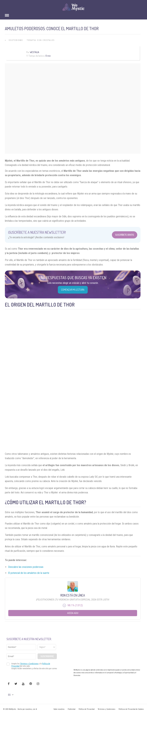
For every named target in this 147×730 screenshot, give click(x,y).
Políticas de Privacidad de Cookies (131, 709)
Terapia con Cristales (41, 40)
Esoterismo (16, 40)
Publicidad (71, 709)
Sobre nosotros (59, 709)
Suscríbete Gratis (124, 234)
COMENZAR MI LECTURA (72, 289)
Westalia (34, 52)
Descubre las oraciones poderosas (25, 566)
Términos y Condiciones (106, 709)
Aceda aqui (72, 613)
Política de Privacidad (87, 709)
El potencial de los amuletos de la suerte (28, 572)
